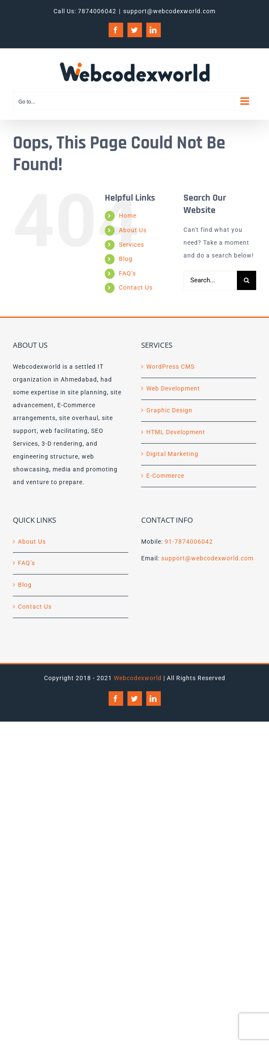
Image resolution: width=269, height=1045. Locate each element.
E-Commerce (165, 475)
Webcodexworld (138, 678)
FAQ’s (127, 273)
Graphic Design (169, 410)
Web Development (173, 388)
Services (131, 244)
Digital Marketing (172, 453)
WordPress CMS (170, 366)
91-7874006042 (189, 541)
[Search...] (210, 280)
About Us (133, 230)
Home (127, 215)
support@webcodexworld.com (169, 11)
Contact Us (136, 287)
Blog (126, 258)
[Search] (246, 280)
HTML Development (175, 432)
